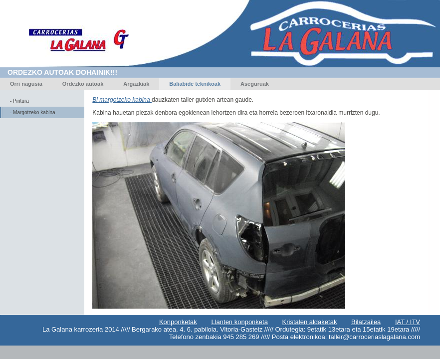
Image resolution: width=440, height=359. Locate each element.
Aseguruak (254, 84)
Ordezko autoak (83, 84)
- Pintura (19, 101)
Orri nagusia (26, 84)
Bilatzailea (366, 322)
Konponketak (178, 322)
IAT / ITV (407, 322)
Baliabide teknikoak (194, 84)
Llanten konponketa (239, 322)
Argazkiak (136, 84)
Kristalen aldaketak (309, 322)
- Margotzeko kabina (32, 112)
